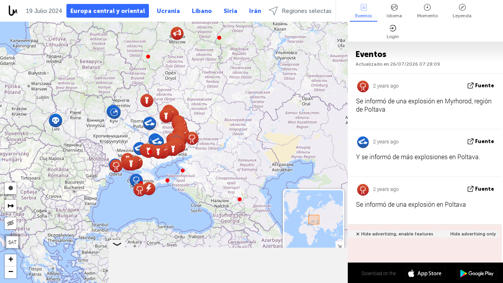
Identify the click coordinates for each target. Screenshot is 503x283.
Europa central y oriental (107, 11)
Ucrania (168, 11)
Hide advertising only (473, 234)
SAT (12, 242)
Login (393, 32)
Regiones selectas (300, 10)
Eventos (363, 11)
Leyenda (462, 11)
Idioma (394, 11)
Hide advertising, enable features (397, 234)
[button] (167, 180)
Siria (230, 11)
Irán (255, 11)
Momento (427, 11)
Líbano (202, 11)
